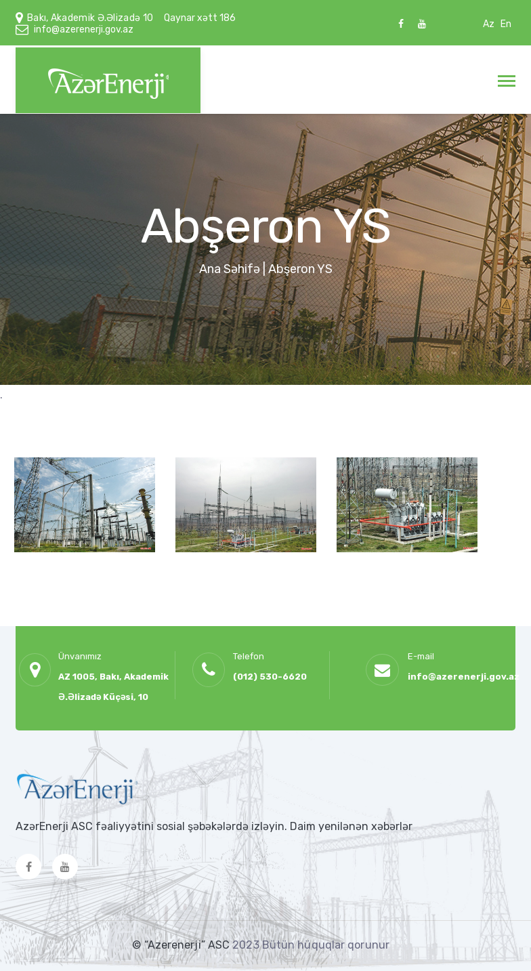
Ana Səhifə (229, 269)
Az (488, 24)
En (506, 24)
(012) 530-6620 (270, 677)
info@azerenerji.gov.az (83, 29)
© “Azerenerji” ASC (182, 944)
